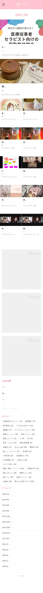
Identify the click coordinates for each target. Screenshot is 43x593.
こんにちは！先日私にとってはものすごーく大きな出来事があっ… (31, 133)
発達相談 (30, 434)
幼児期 (27, 464)
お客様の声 (33, 482)
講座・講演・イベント (13, 482)
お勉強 (7, 494)
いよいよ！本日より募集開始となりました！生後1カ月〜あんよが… (32, 248)
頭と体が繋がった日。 (31, 155)
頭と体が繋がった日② (10, 155)
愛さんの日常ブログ (17, 137)
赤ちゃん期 (14, 252)
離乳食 (34, 460)
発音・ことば (9, 456)
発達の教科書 (26, 456)
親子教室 (8, 439)
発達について (9, 452)
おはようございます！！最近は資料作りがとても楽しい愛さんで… (10, 191)
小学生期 (8, 469)
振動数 (17, 62)
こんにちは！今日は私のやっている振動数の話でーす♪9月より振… (32, 219)
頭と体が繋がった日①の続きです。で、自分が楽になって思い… (10, 159)
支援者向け (25, 62)
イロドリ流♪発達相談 (9, 413)
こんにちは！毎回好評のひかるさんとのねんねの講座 (10, 248)
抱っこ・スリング (11, 464)
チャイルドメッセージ (25, 443)
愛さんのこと (15, 195)
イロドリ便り (9, 477)
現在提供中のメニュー (12, 434)
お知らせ (22, 473)
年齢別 (7, 460)
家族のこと (25, 486)
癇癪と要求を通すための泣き (12, 407)
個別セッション (10, 447)
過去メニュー (28, 447)
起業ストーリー (23, 490)
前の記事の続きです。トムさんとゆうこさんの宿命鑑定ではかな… (10, 133)
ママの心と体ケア (24, 439)
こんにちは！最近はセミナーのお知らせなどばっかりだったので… (10, 219)
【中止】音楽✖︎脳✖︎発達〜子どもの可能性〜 (18, 400)
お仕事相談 (8, 473)
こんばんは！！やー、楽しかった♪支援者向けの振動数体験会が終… (32, 191)
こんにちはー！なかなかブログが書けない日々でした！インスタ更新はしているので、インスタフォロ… (21, 56)
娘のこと (8, 490)
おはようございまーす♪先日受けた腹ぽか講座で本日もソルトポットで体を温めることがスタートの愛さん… (21, 102)
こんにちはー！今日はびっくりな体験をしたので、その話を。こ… (31, 159)
